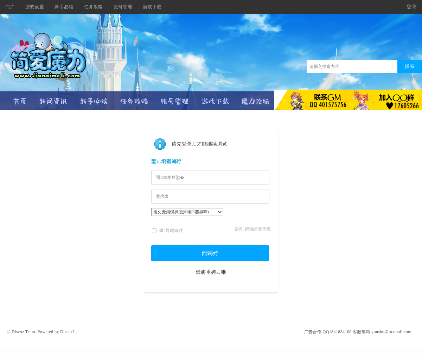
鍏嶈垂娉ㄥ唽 (211, 272)
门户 (10, 6)
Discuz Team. (24, 331)
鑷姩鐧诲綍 (167, 230)
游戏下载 (152, 6)
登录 (412, 6)
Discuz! (67, 331)
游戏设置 (34, 6)
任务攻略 (93, 6)
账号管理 (123, 6)
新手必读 (64, 6)
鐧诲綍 (210, 253)
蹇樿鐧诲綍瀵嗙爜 (252, 229)
